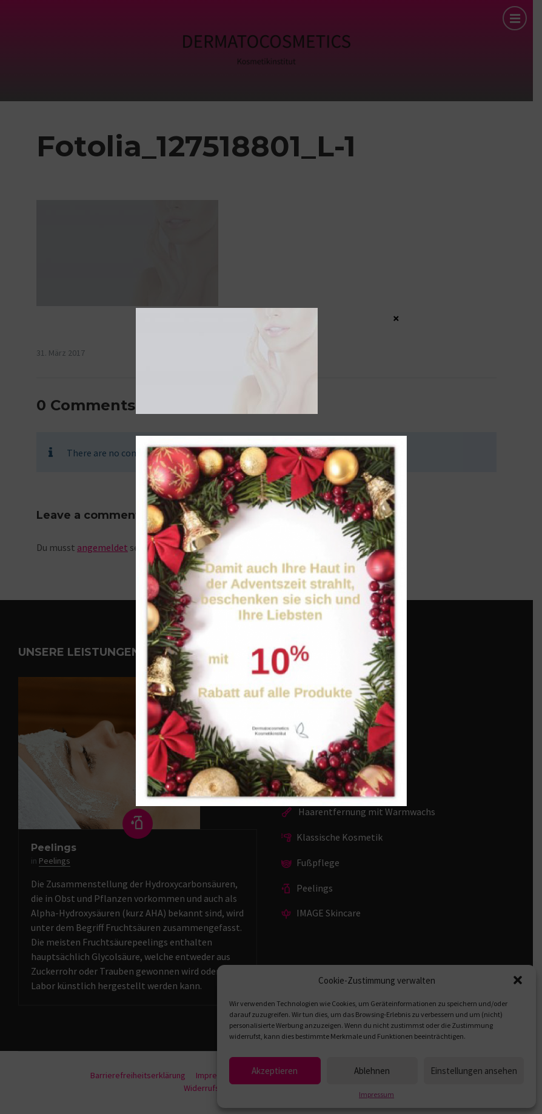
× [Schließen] (396, 317)
